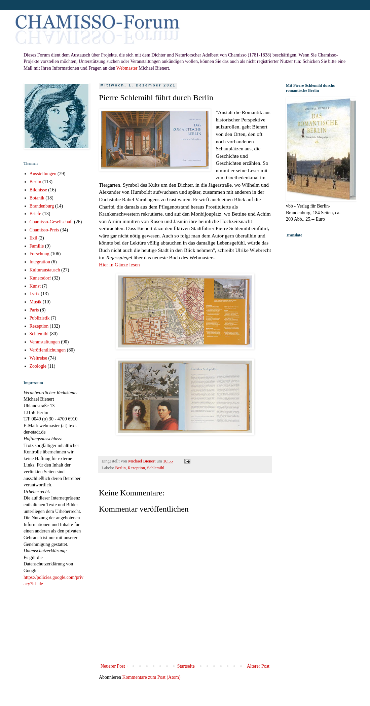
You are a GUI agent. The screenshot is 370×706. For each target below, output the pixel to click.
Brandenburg (42, 206)
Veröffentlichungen (48, 349)
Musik (36, 301)
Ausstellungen (43, 173)
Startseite (186, 666)
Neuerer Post (113, 666)
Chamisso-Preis (44, 229)
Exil (33, 237)
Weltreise (38, 358)
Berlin (120, 468)
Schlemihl (155, 468)
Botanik (37, 197)
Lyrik (35, 293)
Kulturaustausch (45, 269)
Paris (34, 309)
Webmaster (127, 68)
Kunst (35, 286)
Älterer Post (258, 666)
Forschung (39, 253)
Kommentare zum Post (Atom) (151, 677)
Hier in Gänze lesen (119, 264)
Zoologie (38, 366)
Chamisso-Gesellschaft (51, 221)
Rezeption (136, 468)
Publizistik (40, 318)
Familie (37, 246)
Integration (40, 261)
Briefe (35, 213)
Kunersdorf (40, 278)
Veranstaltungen (45, 341)
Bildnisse (38, 189)
